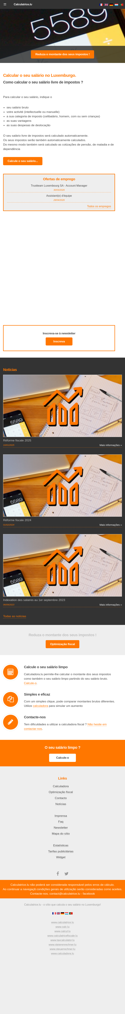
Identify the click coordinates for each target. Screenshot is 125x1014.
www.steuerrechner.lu (62, 949)
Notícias (60, 804)
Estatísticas (61, 845)
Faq (60, 821)
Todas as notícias (14, 616)
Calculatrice (23, 4)
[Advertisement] (62, 36)
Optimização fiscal (62, 644)
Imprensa (61, 815)
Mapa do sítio (61, 833)
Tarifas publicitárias (60, 851)
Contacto (61, 798)
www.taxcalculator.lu (62, 940)
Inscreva (59, 341)
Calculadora (61, 786)
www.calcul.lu (62, 931)
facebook (89, 893)
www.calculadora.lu (62, 953)
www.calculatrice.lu (62, 922)
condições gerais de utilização (56, 889)
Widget (60, 857)
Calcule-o (30, 683)
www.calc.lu (62, 926)
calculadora (40, 706)
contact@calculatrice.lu (64, 893)
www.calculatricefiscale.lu (62, 935)
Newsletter (61, 827)
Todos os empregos (99, 206)
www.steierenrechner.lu (62, 944)
